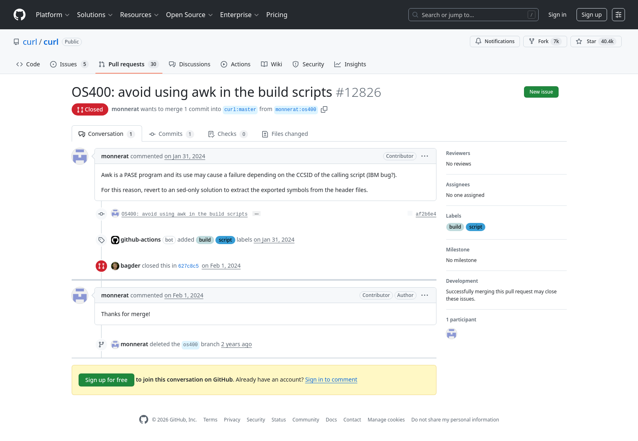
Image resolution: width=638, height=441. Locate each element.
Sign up (592, 14)
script (225, 239)
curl (30, 41)
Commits (171, 134)
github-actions (141, 239)
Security (256, 419)
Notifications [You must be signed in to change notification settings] (495, 41)
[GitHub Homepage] (144, 420)
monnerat (125, 109)
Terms (210, 419)
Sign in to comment (331, 379)
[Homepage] (19, 15)
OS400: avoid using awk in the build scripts (185, 214)
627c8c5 (188, 266)
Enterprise (240, 14)
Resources (140, 14)
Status (279, 419)
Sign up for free (107, 380)
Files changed (285, 134)
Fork (545, 41)
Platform (53, 14)
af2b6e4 (426, 214)
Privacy (232, 419)
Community (305, 419)
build (205, 239)
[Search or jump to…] (473, 15)
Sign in (557, 14)
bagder (130, 265)
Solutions (95, 14)
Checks (228, 134)
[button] (324, 109)
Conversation (107, 134)
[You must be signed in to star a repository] (596, 41)
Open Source (190, 14)
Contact (352, 419)
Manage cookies (386, 419)
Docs (331, 419)
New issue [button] (541, 91)
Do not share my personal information (455, 419)
